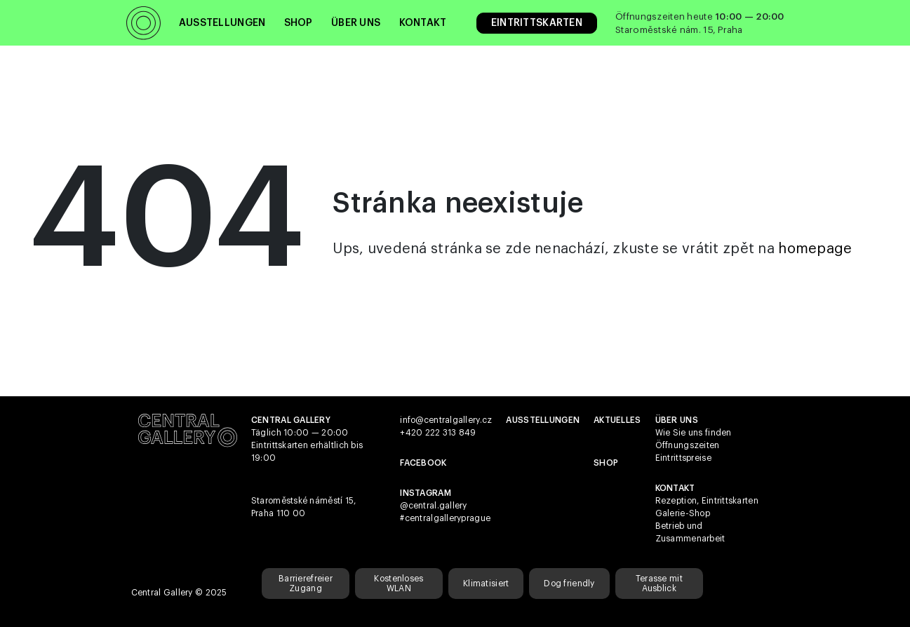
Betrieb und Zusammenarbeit (690, 532)
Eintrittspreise (683, 458)
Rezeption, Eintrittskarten (706, 501)
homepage (815, 249)
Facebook (423, 463)
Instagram (425, 493)
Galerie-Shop (682, 513)
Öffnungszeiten (687, 445)
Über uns (355, 23)
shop (606, 463)
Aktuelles (617, 420)
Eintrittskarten (536, 23)
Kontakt (423, 23)
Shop (298, 23)
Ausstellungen (222, 23)
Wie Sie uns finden (693, 433)
